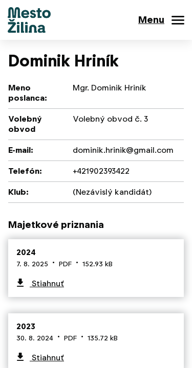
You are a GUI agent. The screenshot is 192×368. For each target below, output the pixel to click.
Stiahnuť (47, 283)
